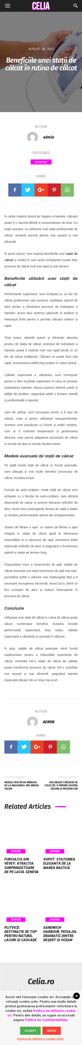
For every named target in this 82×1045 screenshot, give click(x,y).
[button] (76, 6)
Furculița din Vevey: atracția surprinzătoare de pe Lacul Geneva (21, 865)
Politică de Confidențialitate (46, 1020)
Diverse (41, 161)
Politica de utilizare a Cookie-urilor (40, 1038)
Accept (30, 1030)
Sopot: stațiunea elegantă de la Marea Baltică (59, 863)
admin (48, 137)
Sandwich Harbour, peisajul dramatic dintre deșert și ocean (60, 933)
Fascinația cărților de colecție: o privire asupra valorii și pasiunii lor (61, 785)
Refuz (51, 1030)
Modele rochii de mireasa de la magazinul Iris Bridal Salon (21, 785)
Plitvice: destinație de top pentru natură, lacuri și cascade (20, 933)
